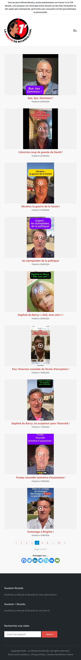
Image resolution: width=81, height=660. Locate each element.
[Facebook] (23, 560)
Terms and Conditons (18, 654)
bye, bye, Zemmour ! (40, 98)
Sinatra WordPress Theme (60, 654)
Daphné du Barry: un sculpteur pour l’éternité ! (40, 423)
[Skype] (46, 560)
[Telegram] (40, 560)
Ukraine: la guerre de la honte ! (40, 206)
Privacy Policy (38, 654)
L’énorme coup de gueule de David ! (40, 152)
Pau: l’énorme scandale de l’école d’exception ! (40, 369)
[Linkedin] (35, 560)
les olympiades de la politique (40, 260)
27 (59, 542)
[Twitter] (29, 560)
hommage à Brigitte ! (40, 531)
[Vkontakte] (51, 560)
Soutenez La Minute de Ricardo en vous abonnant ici (30, 594)
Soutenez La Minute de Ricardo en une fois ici (27, 610)
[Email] (57, 560)
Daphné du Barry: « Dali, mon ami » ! (40, 314)
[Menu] (75, 30)
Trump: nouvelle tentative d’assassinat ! (40, 477)
